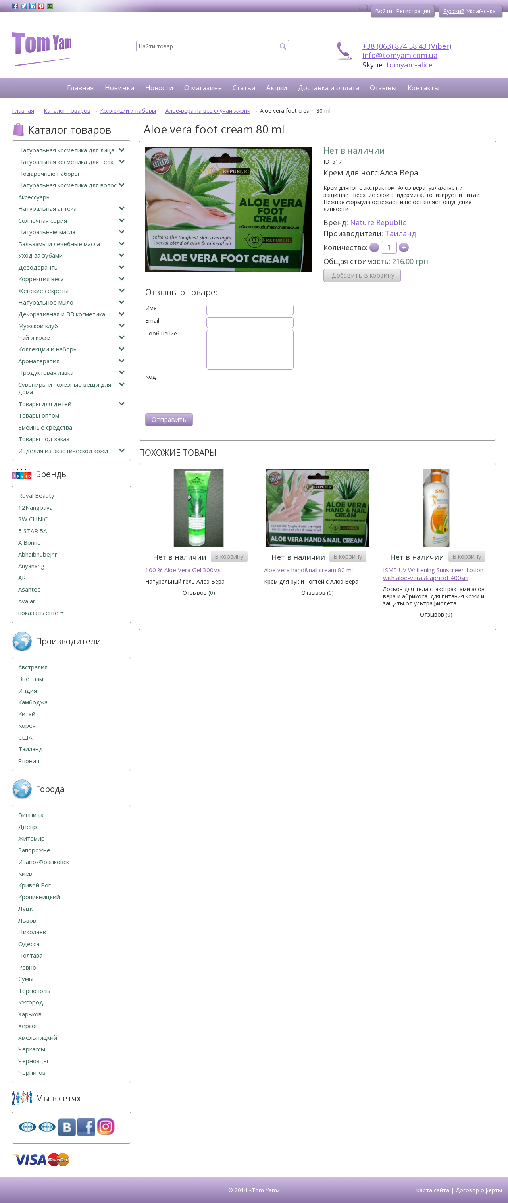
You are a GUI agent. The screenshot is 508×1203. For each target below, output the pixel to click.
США (25, 737)
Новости (159, 87)
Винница (31, 815)
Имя (151, 308)
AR (22, 578)
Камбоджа (33, 702)
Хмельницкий (37, 1037)
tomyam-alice (409, 64)
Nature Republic (378, 222)
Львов (27, 920)
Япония (28, 761)
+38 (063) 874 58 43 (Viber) (406, 46)
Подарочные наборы (48, 173)
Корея (27, 725)
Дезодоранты (71, 267)
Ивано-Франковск (43, 862)
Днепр (27, 827)
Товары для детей (71, 404)
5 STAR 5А (32, 531)
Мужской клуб (71, 326)
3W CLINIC (33, 519)
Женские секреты (71, 291)
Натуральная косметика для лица (71, 150)
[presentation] (205, 395)
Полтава (30, 955)
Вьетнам (30, 678)
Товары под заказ (43, 439)
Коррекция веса (71, 279)
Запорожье (34, 850)
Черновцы (33, 1061)
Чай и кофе (71, 337)
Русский (453, 11)
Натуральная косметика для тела (71, 162)
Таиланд (400, 233)
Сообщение (161, 333)
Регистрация (413, 11)
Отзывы (383, 87)
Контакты (424, 87)
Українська (481, 11)
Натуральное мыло (71, 302)
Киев (25, 873)
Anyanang (31, 566)
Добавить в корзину (363, 275)
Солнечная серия (71, 220)
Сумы (25, 979)
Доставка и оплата (328, 87)
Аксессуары (34, 197)
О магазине (203, 87)
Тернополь (34, 991)
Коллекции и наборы (71, 349)
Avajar (26, 601)
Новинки (120, 87)
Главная (80, 87)
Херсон (28, 1025)
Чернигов (32, 1072)
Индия (27, 690)
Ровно (27, 967)
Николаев (32, 932)
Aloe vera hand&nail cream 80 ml (308, 570)
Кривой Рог (34, 885)
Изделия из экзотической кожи (71, 451)
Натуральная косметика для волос (71, 185)
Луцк (25, 908)
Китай (26, 714)
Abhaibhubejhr (37, 554)
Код (150, 376)
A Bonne (29, 542)
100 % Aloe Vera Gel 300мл (183, 570)
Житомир (31, 838)
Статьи (244, 87)
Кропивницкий (39, 897)
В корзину (229, 556)
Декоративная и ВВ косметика (71, 314)
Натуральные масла (71, 232)
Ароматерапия (71, 361)
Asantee (29, 589)
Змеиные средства (45, 427)
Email (152, 320)
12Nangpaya (35, 507)
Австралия (33, 667)
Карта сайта (432, 1190)
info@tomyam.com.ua (399, 55)
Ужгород (30, 1002)
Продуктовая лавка (71, 372)
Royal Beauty (36, 495)
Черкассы (31, 1049)
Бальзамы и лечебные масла (71, 244)
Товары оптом (38, 415)
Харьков (30, 1014)
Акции (276, 87)
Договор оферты (479, 1190)
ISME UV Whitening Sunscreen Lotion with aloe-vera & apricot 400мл (433, 574)
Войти (383, 11)
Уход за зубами (71, 255)
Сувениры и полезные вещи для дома (71, 388)
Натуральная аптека (71, 208)
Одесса (28, 944)
